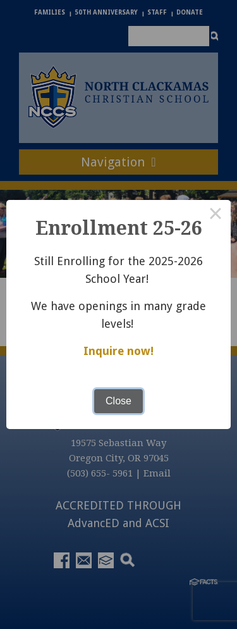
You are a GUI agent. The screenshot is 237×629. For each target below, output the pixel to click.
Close (118, 400)
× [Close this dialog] (215, 215)
